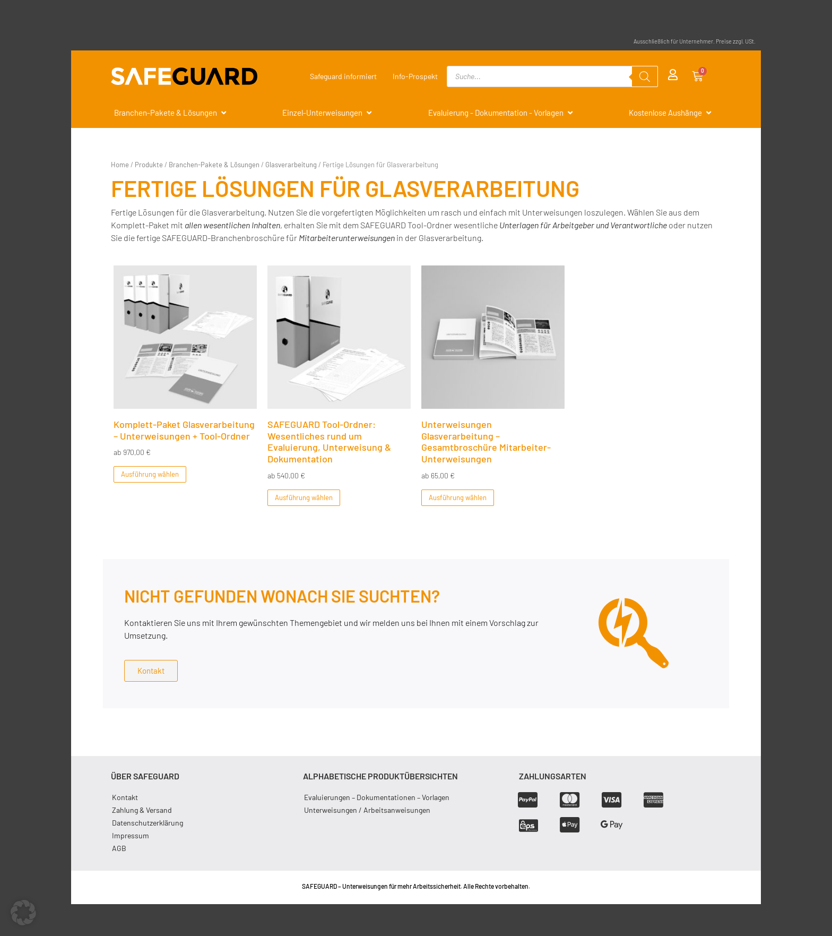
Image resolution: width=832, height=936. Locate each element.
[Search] (644, 76)
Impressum (130, 835)
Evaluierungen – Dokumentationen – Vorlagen (376, 797)
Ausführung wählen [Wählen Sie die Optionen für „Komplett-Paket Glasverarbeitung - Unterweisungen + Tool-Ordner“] (150, 474)
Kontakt (125, 797)
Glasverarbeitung (291, 164)
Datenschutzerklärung (147, 822)
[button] (23, 912)
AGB (119, 848)
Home (120, 164)
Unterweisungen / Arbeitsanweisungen (367, 809)
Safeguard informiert (343, 76)
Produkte (149, 164)
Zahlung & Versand (142, 809)
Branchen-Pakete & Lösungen (214, 164)
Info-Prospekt (415, 76)
